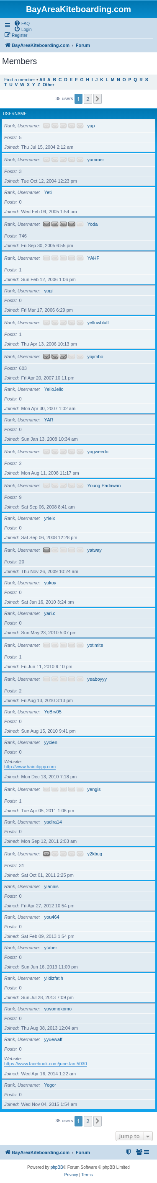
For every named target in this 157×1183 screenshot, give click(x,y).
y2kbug (95, 853)
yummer (96, 159)
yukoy (50, 582)
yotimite (95, 645)
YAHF (94, 258)
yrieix (49, 518)
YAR (49, 419)
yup (91, 125)
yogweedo (98, 451)
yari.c (49, 613)
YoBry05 (53, 711)
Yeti (48, 192)
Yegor (50, 1084)
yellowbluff (98, 322)
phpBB (57, 1167)
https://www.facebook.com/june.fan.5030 (45, 1063)
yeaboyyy (97, 679)
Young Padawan (104, 485)
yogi (48, 290)
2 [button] (87, 99)
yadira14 (53, 821)
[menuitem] (22, 23)
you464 (51, 917)
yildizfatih (53, 978)
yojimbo (95, 356)
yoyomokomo (58, 1008)
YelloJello (54, 389)
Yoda (93, 224)
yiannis (51, 886)
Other (48, 85)
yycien (50, 742)
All (42, 79)
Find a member (19, 79)
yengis (94, 789)
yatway (95, 550)
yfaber (50, 947)
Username (15, 113)
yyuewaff (53, 1039)
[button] (97, 99)
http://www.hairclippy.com (30, 766)
